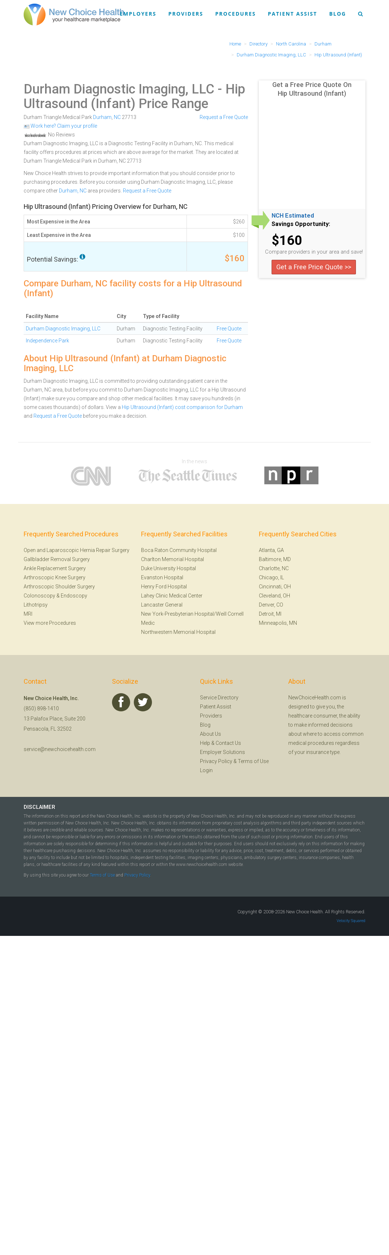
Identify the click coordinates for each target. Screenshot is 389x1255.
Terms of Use (253, 761)
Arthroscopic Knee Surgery (54, 577)
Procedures (235, 13)
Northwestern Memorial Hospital (178, 632)
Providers (185, 13)
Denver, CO (271, 605)
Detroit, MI (270, 614)
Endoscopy (74, 596)
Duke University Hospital (168, 568)
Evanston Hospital (162, 577)
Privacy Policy (216, 761)
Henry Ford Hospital (164, 586)
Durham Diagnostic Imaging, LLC (119, 89)
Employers (138, 13)
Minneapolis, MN (278, 623)
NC (117, 117)
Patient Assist (292, 13)
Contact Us (228, 743)
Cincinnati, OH (275, 586)
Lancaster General (162, 605)
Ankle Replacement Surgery (55, 568)
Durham (102, 117)
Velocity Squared (351, 920)
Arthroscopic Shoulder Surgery (59, 586)
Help (205, 743)
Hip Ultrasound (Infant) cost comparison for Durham (182, 407)
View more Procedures (50, 623)
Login (206, 770)
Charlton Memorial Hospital (172, 559)
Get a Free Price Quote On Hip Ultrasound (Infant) (312, 89)
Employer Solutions (222, 752)
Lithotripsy (36, 605)
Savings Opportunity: (301, 224)
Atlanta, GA (271, 550)
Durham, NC (73, 191)
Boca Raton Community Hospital (179, 550)
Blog (337, 13)
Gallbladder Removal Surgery (57, 559)
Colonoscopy (39, 596)
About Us (210, 734)
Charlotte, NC (274, 568)
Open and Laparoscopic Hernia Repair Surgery (76, 550)
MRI (28, 614)
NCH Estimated (293, 216)
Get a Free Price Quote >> (313, 267)
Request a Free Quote (224, 117)
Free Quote (229, 328)
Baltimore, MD (275, 559)
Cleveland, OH (274, 596)
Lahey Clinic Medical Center (171, 596)
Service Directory (219, 697)
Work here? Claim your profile (60, 126)
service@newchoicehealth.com (60, 749)
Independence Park (47, 340)
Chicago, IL (271, 577)
